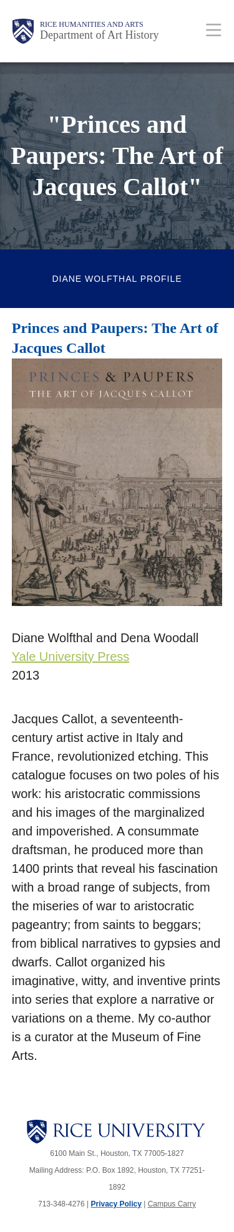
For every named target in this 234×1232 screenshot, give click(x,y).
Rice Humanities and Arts (92, 24)
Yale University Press (71, 656)
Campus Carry (172, 1204)
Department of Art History (99, 35)
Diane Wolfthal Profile (117, 278)
